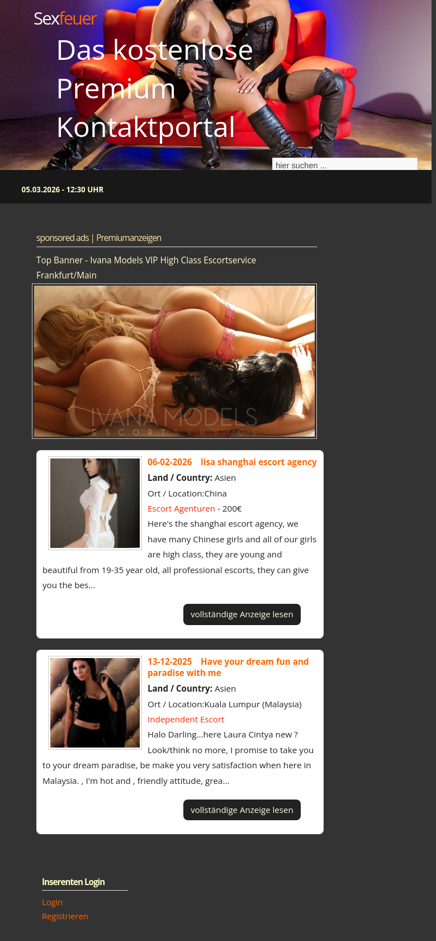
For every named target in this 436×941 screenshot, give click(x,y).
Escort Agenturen (181, 508)
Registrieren (65, 915)
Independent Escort (186, 719)
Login (52, 901)
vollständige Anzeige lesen (242, 614)
